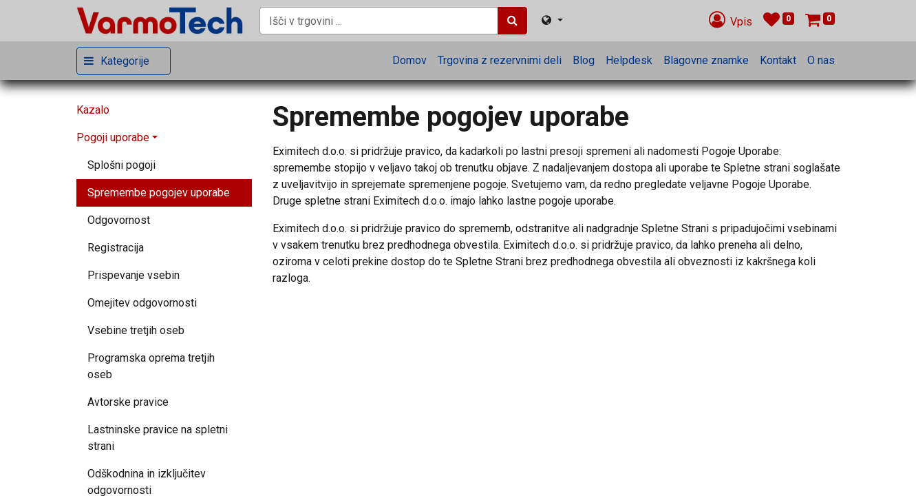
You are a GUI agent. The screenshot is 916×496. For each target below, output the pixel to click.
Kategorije (124, 61)
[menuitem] (409, 60)
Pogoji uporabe (112, 137)
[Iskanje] (512, 20)
